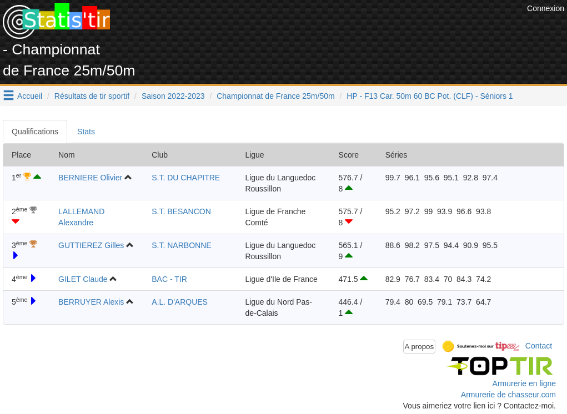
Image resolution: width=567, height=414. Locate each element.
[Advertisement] (322, 28)
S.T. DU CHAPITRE (186, 177)
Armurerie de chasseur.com (508, 394)
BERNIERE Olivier (90, 177)
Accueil (29, 96)
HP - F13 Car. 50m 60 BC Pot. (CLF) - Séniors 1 (430, 96)
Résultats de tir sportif (91, 96)
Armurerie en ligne (524, 383)
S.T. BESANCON (181, 211)
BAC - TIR (169, 279)
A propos (419, 346)
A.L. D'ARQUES (180, 301)
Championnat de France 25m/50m (275, 96)
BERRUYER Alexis (91, 301)
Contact (538, 345)
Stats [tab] (86, 131)
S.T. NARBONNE (181, 245)
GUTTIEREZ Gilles (91, 245)
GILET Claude (82, 279)
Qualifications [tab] (35, 131)
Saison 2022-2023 (173, 96)
